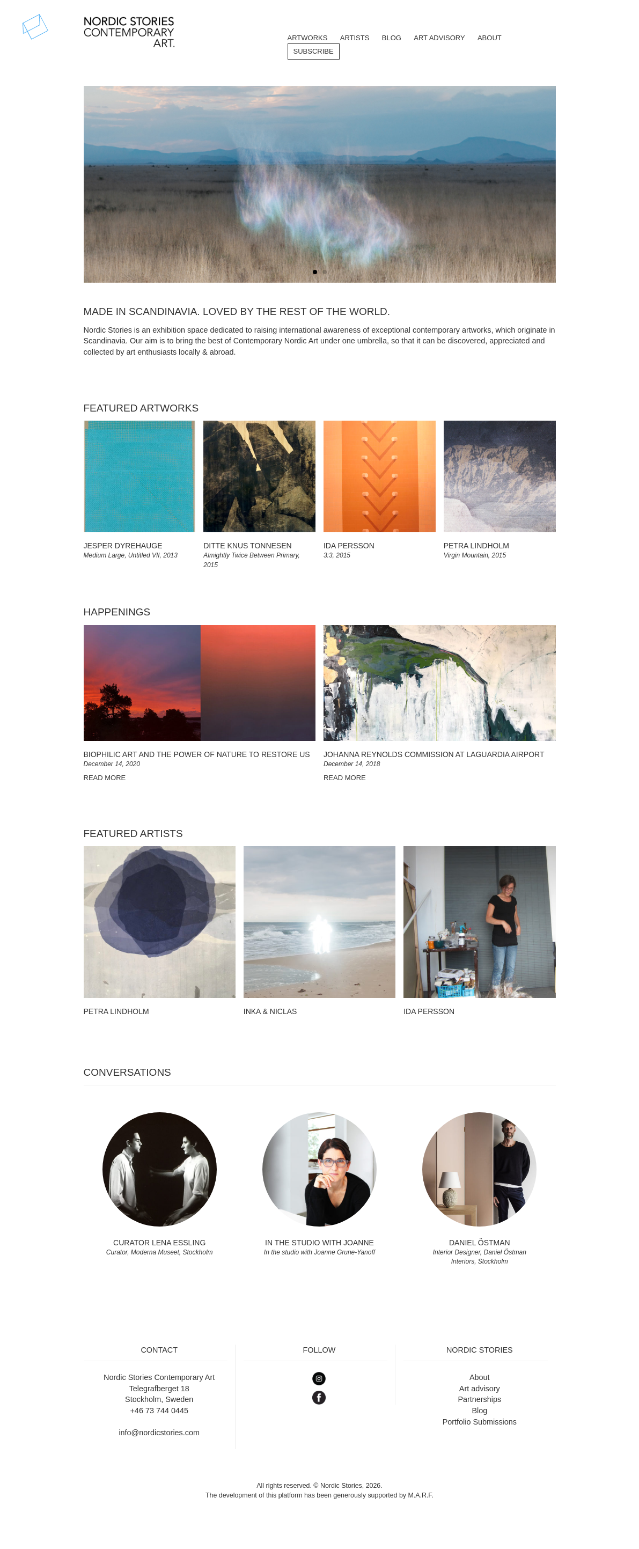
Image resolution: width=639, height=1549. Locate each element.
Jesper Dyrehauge (123, 545)
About (490, 38)
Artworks (308, 38)
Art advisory (479, 1388)
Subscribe (313, 51)
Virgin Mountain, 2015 (475, 555)
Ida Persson (349, 545)
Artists (355, 38)
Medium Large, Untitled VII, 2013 (131, 555)
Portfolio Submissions (480, 1422)
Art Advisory (439, 38)
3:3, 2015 (337, 555)
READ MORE (105, 778)
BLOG (391, 38)
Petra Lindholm (476, 545)
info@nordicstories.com (159, 1432)
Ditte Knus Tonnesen (247, 545)
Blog (479, 1410)
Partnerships (479, 1399)
